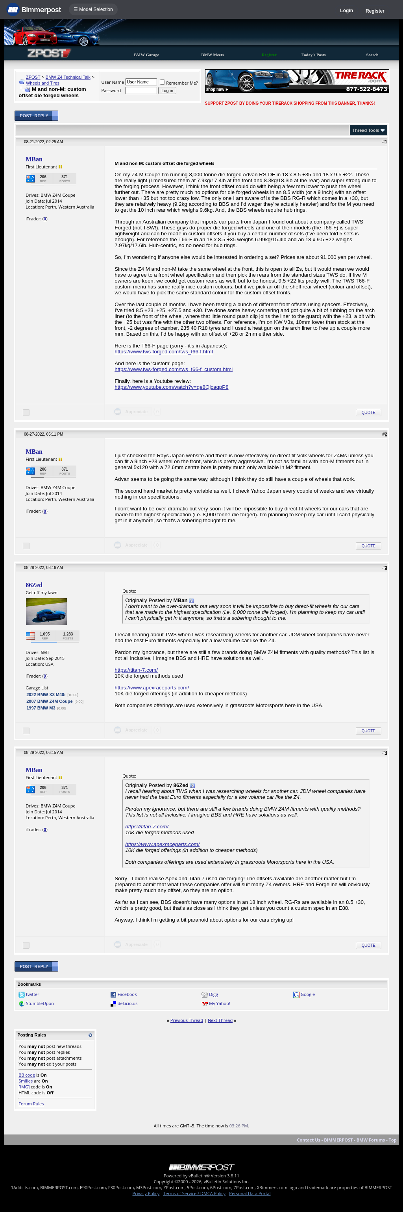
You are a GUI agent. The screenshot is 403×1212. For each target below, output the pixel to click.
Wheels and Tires (42, 83)
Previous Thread (186, 1020)
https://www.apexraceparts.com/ (152, 688)
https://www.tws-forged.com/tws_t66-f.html (164, 352)
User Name (113, 82)
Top (393, 1140)
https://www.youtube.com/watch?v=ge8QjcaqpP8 (171, 387)
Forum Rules (31, 1104)
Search (372, 55)
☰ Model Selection (93, 9)
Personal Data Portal (249, 1193)
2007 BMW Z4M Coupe (49, 701)
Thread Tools (365, 130)
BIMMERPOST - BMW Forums (354, 1140)
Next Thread (220, 1020)
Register (375, 11)
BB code (26, 1075)
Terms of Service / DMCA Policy (194, 1193)
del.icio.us (128, 1003)
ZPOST (33, 77)
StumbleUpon (40, 1003)
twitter (32, 994)
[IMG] (24, 1087)
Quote (368, 412)
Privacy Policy (146, 1193)
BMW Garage (146, 55)
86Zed (34, 585)
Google (308, 994)
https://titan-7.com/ (136, 670)
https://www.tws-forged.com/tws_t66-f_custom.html (174, 369)
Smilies (25, 1081)
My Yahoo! (219, 1003)
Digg (213, 994)
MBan (34, 159)
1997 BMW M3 (40, 708)
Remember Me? (179, 83)
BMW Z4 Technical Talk (68, 77)
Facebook (127, 994)
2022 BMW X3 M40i (45, 694)
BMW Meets (212, 55)
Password (111, 90)
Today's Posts (313, 55)
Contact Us (308, 1140)
